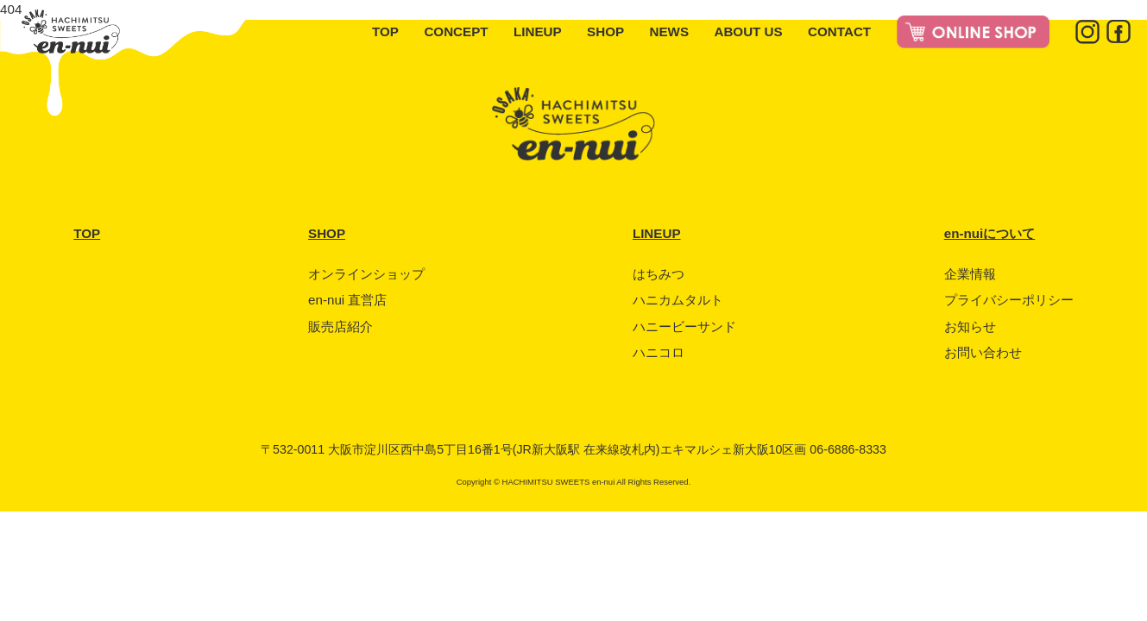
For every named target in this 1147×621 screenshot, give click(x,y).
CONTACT (839, 31)
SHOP (605, 31)
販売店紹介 (340, 326)
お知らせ (970, 326)
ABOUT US (748, 31)
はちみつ (658, 274)
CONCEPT (456, 31)
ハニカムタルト (678, 299)
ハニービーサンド (684, 326)
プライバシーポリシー (1009, 299)
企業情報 (970, 274)
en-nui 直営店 (347, 299)
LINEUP (538, 31)
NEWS (669, 31)
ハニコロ (658, 352)
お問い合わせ (983, 352)
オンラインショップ (366, 274)
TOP (385, 31)
